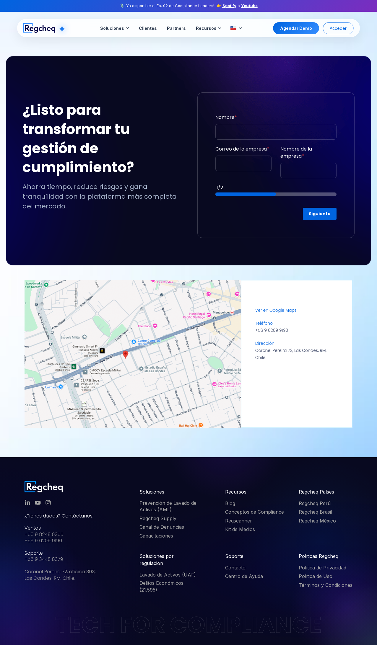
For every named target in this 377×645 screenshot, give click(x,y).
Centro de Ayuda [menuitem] (244, 576)
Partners (176, 28)
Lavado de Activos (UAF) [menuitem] (167, 575)
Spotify (229, 5)
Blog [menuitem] (230, 503)
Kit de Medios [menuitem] (240, 529)
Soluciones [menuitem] (151, 492)
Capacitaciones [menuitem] (156, 536)
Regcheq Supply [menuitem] (157, 518)
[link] (44, 486)
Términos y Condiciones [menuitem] (325, 585)
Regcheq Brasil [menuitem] (315, 512)
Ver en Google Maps (276, 310)
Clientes (148, 28)
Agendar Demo (296, 28)
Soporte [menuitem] (234, 556)
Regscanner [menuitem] (238, 521)
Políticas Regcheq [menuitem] (318, 556)
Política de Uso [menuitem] (315, 576)
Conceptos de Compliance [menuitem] (254, 512)
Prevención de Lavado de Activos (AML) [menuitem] (167, 506)
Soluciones (114, 28)
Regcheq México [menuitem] (317, 521)
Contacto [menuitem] (235, 568)
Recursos (208, 28)
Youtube (249, 5)
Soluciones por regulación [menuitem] (156, 559)
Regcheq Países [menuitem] (316, 492)
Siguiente (320, 214)
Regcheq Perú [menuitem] (315, 503)
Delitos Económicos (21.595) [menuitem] (161, 586)
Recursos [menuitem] (235, 492)
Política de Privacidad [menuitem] (322, 568)
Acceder (338, 28)
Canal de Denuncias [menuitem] (161, 527)
